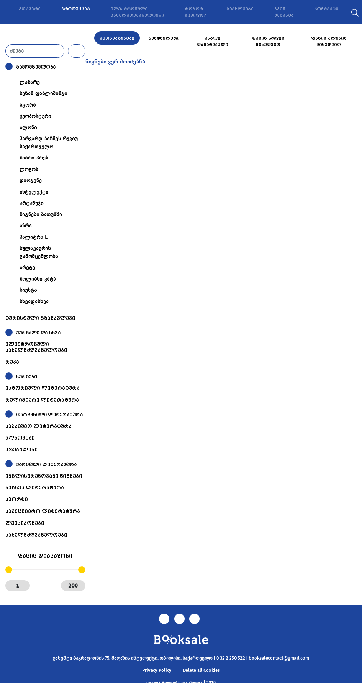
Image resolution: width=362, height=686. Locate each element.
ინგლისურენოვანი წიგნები (43, 476)
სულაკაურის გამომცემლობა (39, 252)
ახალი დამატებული (212, 41)
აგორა (28, 105)
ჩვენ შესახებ (284, 12)
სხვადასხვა (34, 302)
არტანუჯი (32, 203)
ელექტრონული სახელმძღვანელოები (137, 12)
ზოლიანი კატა (38, 279)
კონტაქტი (326, 9)
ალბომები (20, 438)
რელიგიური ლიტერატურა (42, 400)
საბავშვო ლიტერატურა (38, 426)
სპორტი (16, 499)
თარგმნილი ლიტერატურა (49, 414)
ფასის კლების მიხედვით (329, 41)
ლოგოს (29, 169)
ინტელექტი (34, 192)
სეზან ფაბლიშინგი (43, 93)
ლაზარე (30, 82)
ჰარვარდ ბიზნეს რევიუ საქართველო (49, 143)
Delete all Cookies (201, 670)
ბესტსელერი (164, 38)
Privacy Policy (156, 670)
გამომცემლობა (36, 67)
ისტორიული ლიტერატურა (42, 388)
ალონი (28, 128)
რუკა (12, 362)
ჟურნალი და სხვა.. (39, 333)
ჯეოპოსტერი (35, 116)
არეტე (27, 267)
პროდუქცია (75, 9)
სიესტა (28, 290)
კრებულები (21, 449)
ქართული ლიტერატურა (46, 464)
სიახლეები (240, 9)
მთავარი (30, 9)
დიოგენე (31, 180)
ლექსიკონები (24, 523)
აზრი (26, 226)
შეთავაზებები (117, 38)
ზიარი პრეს (34, 158)
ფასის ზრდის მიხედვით (268, 41)
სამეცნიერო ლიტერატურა (42, 511)
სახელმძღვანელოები (36, 535)
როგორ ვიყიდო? (195, 12)
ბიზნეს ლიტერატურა (34, 487)
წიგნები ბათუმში (41, 215)
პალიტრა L (34, 237)
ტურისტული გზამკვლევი (40, 318)
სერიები (26, 376)
